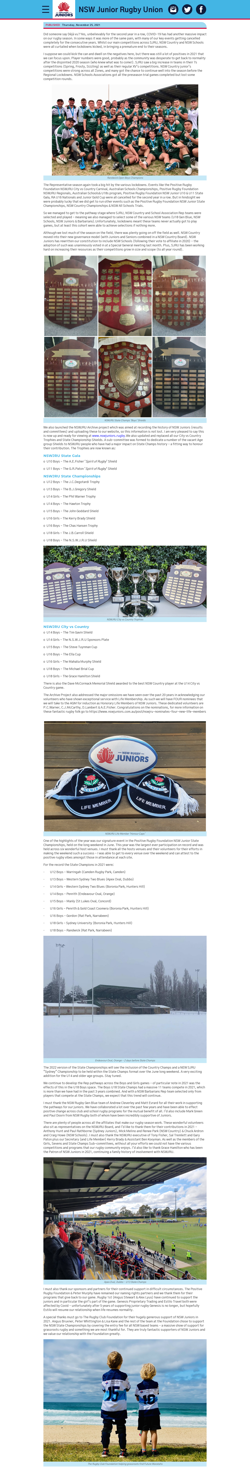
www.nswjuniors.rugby (108, 435)
